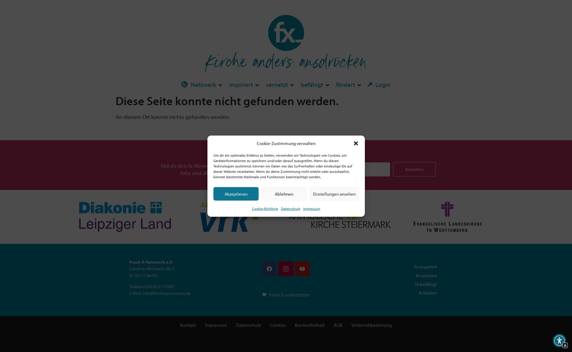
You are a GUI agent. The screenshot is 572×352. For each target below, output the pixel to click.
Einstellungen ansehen (334, 194)
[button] (356, 143)
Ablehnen (284, 194)
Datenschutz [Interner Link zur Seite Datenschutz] (290, 208)
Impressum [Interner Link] (311, 208)
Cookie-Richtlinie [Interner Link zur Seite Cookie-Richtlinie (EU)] (265, 208)
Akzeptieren (236, 194)
